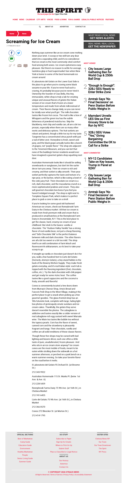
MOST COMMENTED (92, 153)
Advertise (64, 26)
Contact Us (80, 26)
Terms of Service (56, 474)
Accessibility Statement (83, 474)
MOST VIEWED (89, 63)
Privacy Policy (68, 474)
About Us (49, 26)
